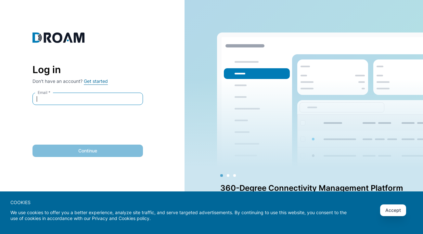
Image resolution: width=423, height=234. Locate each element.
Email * (44, 92)
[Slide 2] (228, 175)
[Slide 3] (234, 175)
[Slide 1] (221, 175)
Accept (393, 210)
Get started (96, 81)
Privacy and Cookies (113, 218)
